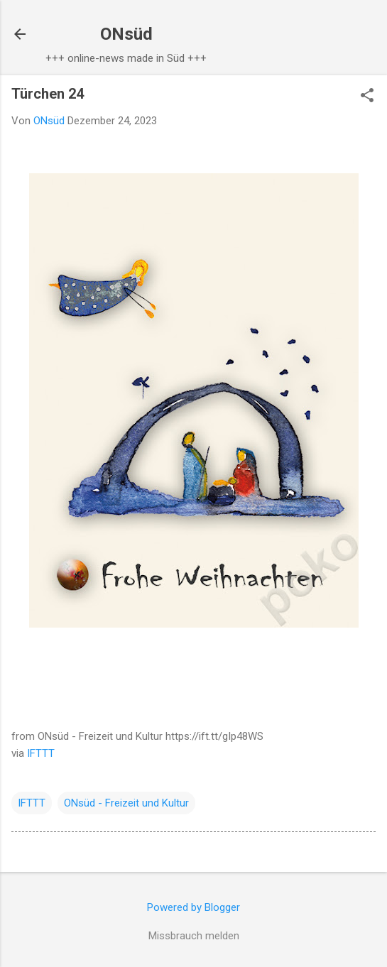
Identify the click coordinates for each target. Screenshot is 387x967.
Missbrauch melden (193, 935)
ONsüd (126, 34)
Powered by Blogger (193, 907)
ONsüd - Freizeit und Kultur (126, 803)
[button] (367, 96)
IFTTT (41, 753)
